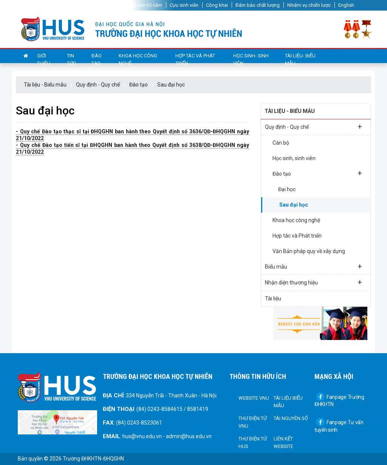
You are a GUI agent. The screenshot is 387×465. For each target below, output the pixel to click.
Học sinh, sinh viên (294, 158)
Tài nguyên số (291, 418)
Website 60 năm (101, 5)
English (346, 5)
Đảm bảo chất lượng (257, 5)
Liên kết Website (283, 442)
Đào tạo (96, 59)
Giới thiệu (43, 59)
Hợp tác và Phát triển (195, 59)
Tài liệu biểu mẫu (288, 401)
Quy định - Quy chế (98, 85)
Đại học (287, 189)
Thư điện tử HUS (252, 442)
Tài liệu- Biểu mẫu (300, 59)
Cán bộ (280, 143)
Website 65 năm (144, 5)
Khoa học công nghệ (138, 59)
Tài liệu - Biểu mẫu (45, 85)
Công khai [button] (217, 5)
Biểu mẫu (313, 266)
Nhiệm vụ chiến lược (309, 5)
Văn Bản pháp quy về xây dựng (308, 251)
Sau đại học (171, 85)
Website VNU (253, 398)
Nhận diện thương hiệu (313, 282)
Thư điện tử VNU (252, 422)
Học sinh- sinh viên (251, 59)
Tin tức (71, 59)
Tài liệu (273, 298)
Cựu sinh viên (184, 5)
